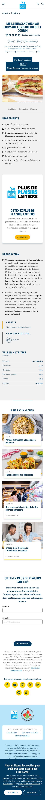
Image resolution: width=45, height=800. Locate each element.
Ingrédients (12, 109)
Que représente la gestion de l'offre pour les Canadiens (22, 508)
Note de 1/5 (6, 35)
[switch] (22, 66)
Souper (11, 41)
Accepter (13, 793)
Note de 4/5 (16, 35)
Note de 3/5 (13, 35)
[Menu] (3, 3)
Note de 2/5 (9, 35)
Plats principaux (30, 41)
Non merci (32, 793)
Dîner (19, 41)
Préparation (23, 109)
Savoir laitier (11, 732)
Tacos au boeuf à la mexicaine (19, 474)
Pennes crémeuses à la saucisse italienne (21, 441)
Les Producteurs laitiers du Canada (22, 5)
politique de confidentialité (29, 783)
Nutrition (33, 109)
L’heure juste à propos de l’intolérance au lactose (17, 549)
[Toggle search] (42, 3)
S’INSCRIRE (22, 237)
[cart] (38, 3)
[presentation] (22, 632)
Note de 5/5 (19, 35)
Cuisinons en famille (30, 732)
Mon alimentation (22, 735)
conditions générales (23, 786)
